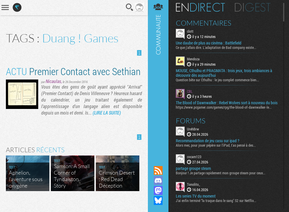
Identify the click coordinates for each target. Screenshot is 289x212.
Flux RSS (158, 170)
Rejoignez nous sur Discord (158, 180)
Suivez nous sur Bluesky (158, 200)
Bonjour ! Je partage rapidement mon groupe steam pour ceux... (220, 172)
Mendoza (193, 59)
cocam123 (194, 156)
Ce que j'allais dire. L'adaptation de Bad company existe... (216, 47)
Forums (191, 120)
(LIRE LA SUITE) (107, 113)
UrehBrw (193, 129)
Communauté (158, 77)
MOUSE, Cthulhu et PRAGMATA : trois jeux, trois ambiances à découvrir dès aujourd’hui (224, 73)
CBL (190, 91)
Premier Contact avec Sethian (73, 71)
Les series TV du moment (196, 196)
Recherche (129, 7)
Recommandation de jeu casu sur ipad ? (207, 140)
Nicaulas (53, 81)
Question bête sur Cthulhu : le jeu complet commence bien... (217, 79)
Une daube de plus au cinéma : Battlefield (208, 43)
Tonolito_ (193, 184)
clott (190, 31)
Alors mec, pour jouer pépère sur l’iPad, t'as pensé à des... (216, 145)
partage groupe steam (193, 168)
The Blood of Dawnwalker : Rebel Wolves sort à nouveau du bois (227, 102)
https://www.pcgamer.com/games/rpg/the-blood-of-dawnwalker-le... (224, 107)
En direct (200, 7)
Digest (253, 7)
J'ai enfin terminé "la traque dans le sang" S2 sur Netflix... (216, 200)
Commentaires (203, 23)
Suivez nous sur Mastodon (158, 190)
